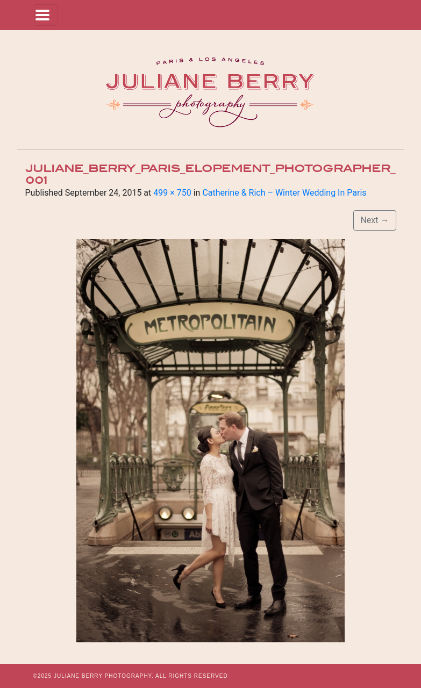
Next (374, 220)
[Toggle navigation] (46, 15)
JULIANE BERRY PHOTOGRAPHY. (104, 676)
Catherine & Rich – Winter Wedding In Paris (284, 193)
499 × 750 (172, 193)
